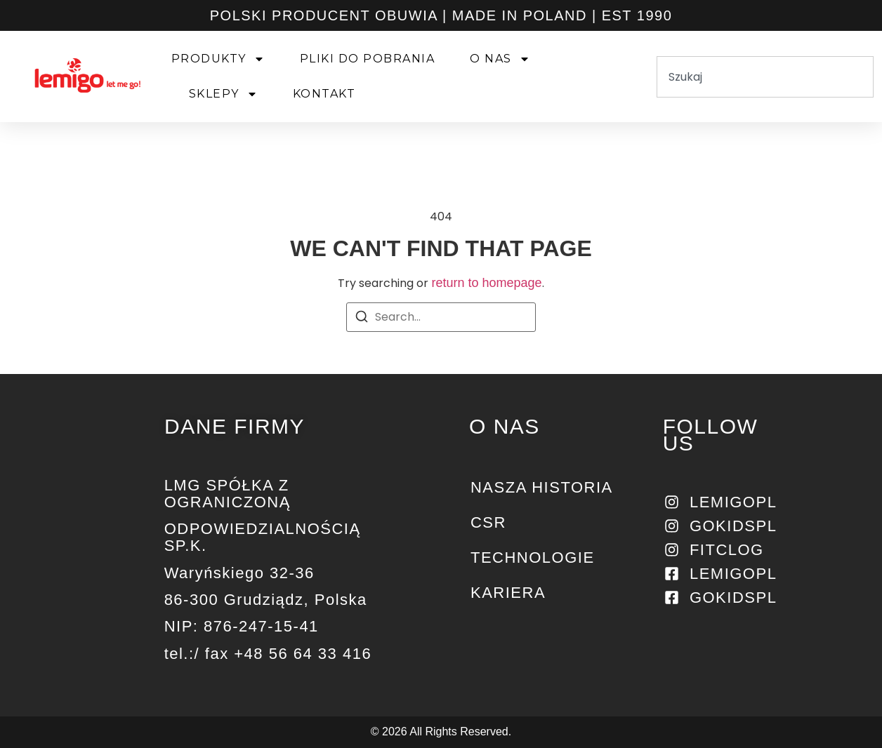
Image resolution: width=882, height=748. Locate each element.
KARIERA (508, 592)
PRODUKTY (218, 59)
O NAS (500, 59)
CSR (488, 522)
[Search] (361, 319)
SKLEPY (223, 94)
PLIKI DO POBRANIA (367, 58)
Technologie (532, 557)
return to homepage (486, 283)
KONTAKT (324, 93)
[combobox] (765, 77)
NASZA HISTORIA (541, 487)
